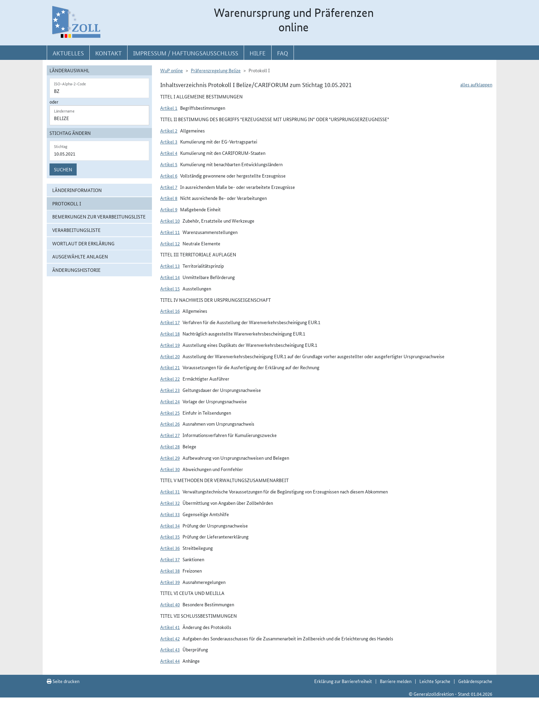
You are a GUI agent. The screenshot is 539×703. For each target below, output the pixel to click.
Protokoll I (66, 203)
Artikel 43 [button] (170, 649)
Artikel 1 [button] (168, 107)
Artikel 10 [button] (170, 220)
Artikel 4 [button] (168, 152)
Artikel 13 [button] (170, 265)
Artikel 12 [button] (170, 243)
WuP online (171, 70)
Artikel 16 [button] (170, 310)
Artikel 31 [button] (170, 491)
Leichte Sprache (434, 681)
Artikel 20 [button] (170, 356)
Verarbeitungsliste (76, 229)
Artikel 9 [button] (168, 209)
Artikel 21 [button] (170, 367)
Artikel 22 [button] (170, 378)
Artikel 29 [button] (170, 457)
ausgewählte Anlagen (80, 256)
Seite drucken (63, 681)
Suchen (63, 169)
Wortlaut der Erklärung (83, 243)
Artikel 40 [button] (170, 604)
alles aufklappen (476, 84)
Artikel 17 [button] (170, 322)
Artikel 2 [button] (168, 130)
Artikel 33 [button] (170, 514)
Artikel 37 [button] (170, 559)
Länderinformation (77, 190)
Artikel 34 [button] (170, 525)
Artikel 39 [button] (170, 581)
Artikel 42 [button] (170, 638)
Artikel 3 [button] (168, 141)
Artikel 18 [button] (170, 333)
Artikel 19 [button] (170, 344)
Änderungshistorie (76, 269)
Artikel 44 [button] (170, 660)
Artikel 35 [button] (170, 536)
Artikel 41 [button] (170, 627)
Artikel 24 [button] (170, 401)
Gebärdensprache (475, 681)
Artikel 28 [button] (170, 446)
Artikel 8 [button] (168, 197)
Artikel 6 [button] (168, 175)
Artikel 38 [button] (170, 570)
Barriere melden (395, 681)
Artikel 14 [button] (170, 277)
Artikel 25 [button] (170, 412)
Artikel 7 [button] (168, 186)
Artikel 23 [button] (170, 389)
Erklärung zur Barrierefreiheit (343, 681)
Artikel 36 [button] (170, 547)
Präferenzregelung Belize (216, 70)
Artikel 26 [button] (170, 423)
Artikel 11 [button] (170, 231)
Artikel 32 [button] (170, 502)
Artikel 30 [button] (170, 469)
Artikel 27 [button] (170, 435)
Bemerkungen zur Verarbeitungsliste (99, 216)
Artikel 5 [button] (168, 164)
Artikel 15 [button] (170, 288)
